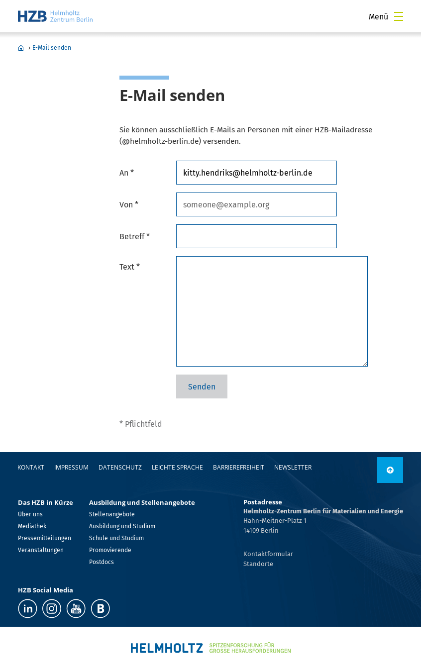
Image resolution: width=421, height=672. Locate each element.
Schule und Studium (116, 538)
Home (21, 48)
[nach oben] (390, 470)
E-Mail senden (51, 47)
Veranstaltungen (41, 550)
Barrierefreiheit (238, 467)
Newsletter (293, 467)
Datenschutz (120, 467)
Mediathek (32, 526)
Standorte (258, 564)
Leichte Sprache (177, 467)
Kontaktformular (268, 554)
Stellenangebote (112, 514)
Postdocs (101, 562)
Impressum (71, 467)
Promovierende (110, 550)
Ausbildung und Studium (122, 526)
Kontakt (30, 467)
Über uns (30, 514)
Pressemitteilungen (44, 538)
